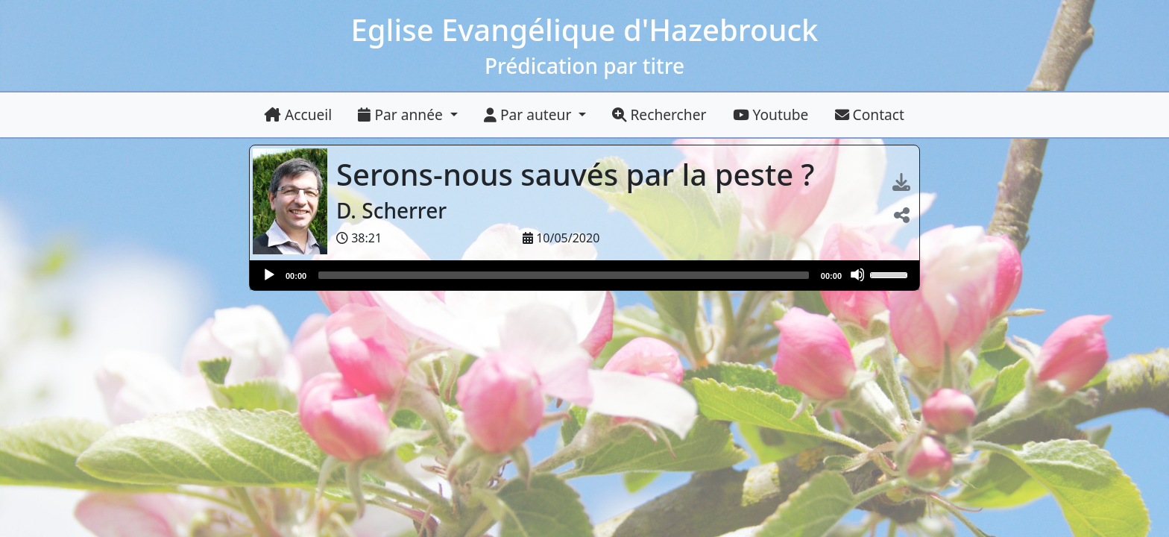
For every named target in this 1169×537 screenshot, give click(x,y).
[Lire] (268, 274)
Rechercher (659, 114)
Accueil (298, 114)
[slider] (563, 275)
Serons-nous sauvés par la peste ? (579, 174)
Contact (869, 114)
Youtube (771, 114)
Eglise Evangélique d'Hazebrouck (585, 29)
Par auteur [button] (529, 114)
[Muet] (857, 274)
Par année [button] (402, 114)
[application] (584, 275)
